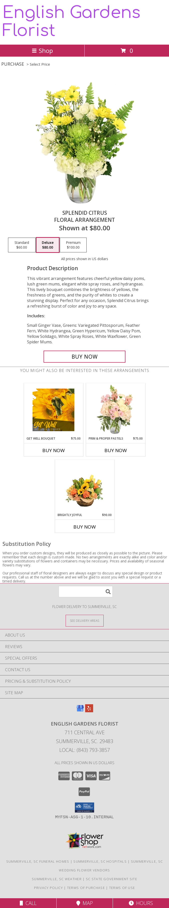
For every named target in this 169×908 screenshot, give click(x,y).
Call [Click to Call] (28, 903)
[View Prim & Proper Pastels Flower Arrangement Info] (115, 409)
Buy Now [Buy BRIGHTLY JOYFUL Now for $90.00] (84, 527)
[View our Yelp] (89, 711)
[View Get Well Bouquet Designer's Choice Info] (53, 409)
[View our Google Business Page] (80, 711)
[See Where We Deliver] (85, 620)
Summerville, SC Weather (57, 879)
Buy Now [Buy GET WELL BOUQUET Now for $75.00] (53, 450)
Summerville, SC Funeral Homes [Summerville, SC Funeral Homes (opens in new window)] (37, 861)
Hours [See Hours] (141, 903)
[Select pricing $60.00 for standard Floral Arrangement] (21, 245)
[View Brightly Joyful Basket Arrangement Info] (84, 486)
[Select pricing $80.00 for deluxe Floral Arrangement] (48, 245)
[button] (84, 807)
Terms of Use (122, 887)
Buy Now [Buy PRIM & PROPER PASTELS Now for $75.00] (115, 450)
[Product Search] (86, 591)
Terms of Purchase (86, 887)
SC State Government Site (111, 879)
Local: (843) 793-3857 (84, 750)
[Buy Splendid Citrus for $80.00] (85, 357)
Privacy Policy (48, 887)
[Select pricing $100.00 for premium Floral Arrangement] (73, 245)
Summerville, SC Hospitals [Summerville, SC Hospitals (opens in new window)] (100, 861)
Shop (42, 50)
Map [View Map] (84, 903)
